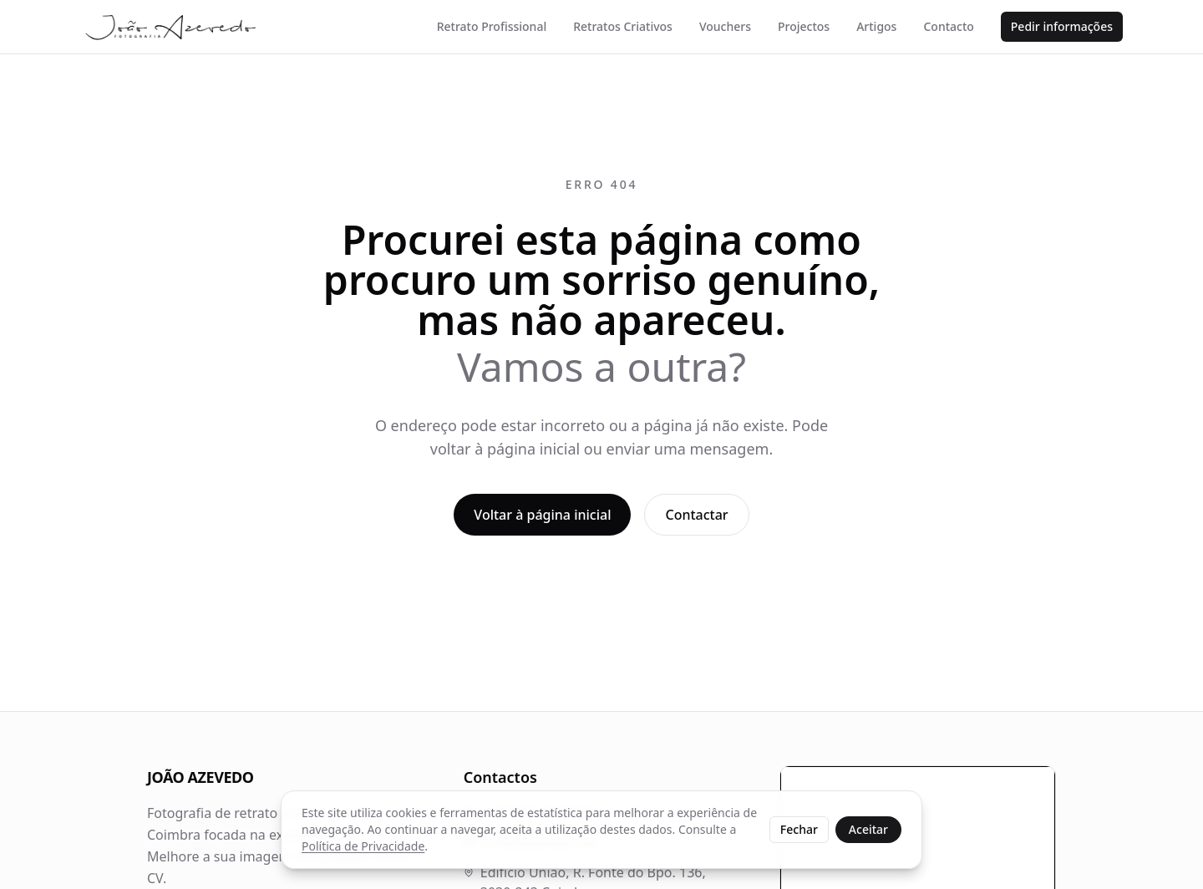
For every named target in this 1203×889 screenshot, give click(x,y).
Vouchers (725, 26)
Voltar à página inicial (542, 514)
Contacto (948, 26)
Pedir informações (1062, 26)
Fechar (799, 829)
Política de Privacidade (363, 846)
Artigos (876, 26)
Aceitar (868, 829)
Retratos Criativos (623, 26)
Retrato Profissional (491, 26)
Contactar (696, 514)
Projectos (804, 26)
